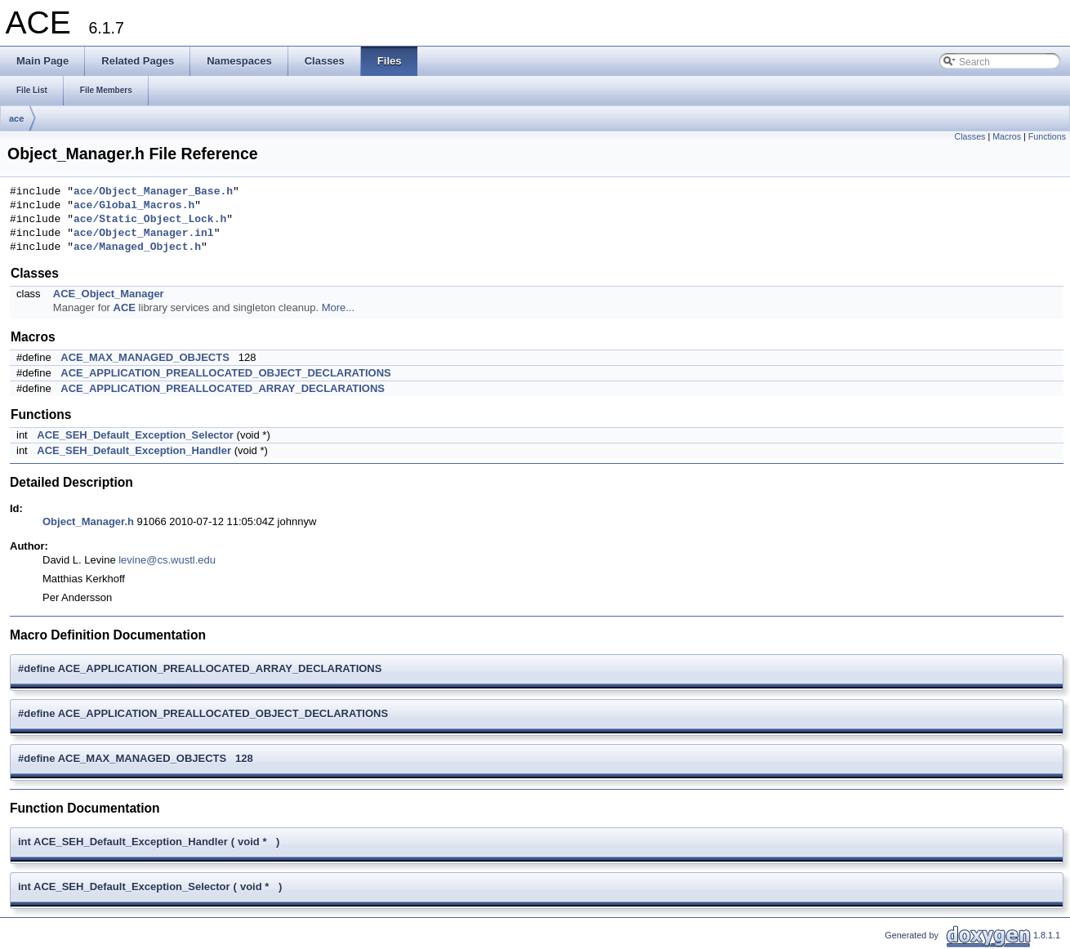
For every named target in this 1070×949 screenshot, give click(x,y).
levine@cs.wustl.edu (167, 560)
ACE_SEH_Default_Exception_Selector (135, 435)
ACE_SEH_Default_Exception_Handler (134, 450)
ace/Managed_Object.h (137, 247)
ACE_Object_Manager (108, 293)
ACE (125, 307)
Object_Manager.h (88, 521)
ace (16, 118)
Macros (1006, 136)
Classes (970, 136)
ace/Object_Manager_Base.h (153, 192)
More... (338, 307)
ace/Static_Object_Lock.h (150, 219)
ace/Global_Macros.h (134, 205)
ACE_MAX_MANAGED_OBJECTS (145, 357)
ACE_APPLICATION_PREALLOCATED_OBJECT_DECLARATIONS (225, 373)
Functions (1047, 136)
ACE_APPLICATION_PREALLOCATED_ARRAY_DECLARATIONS (222, 388)
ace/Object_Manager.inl (144, 233)
